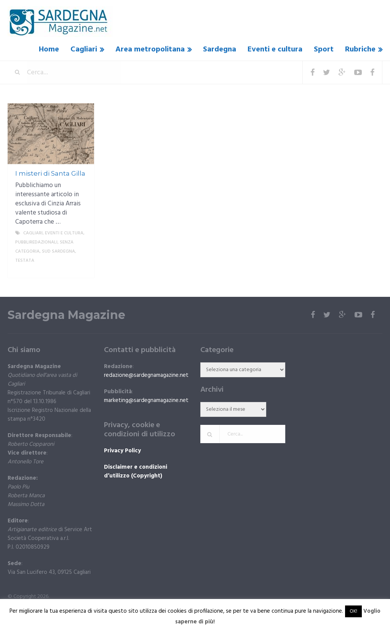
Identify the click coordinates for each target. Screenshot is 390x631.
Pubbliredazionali (36, 242)
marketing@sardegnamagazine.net (146, 400)
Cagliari (83, 49)
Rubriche (360, 49)
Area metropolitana (150, 49)
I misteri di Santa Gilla (50, 173)
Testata (24, 260)
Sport (324, 49)
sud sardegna (58, 251)
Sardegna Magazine (66, 315)
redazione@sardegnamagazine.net (146, 375)
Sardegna (219, 49)
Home (49, 49)
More (82, 270)
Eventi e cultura (275, 49)
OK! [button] (353, 611)
